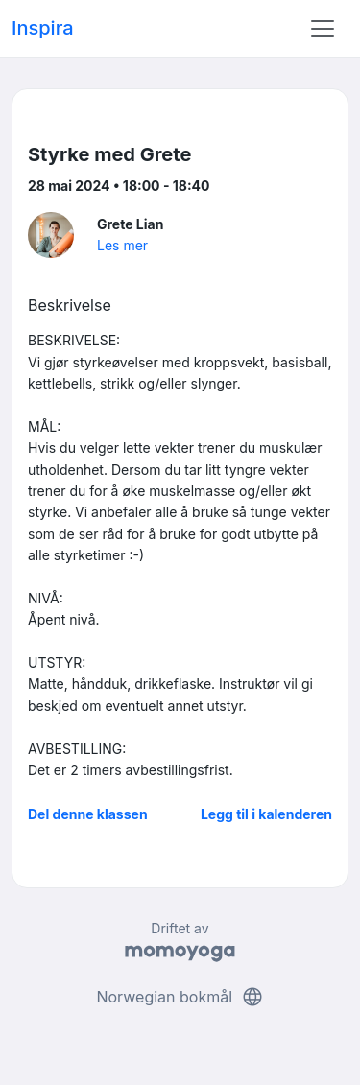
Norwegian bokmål (179, 996)
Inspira (43, 27)
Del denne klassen (88, 814)
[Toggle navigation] (322, 29)
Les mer (122, 245)
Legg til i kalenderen (266, 814)
